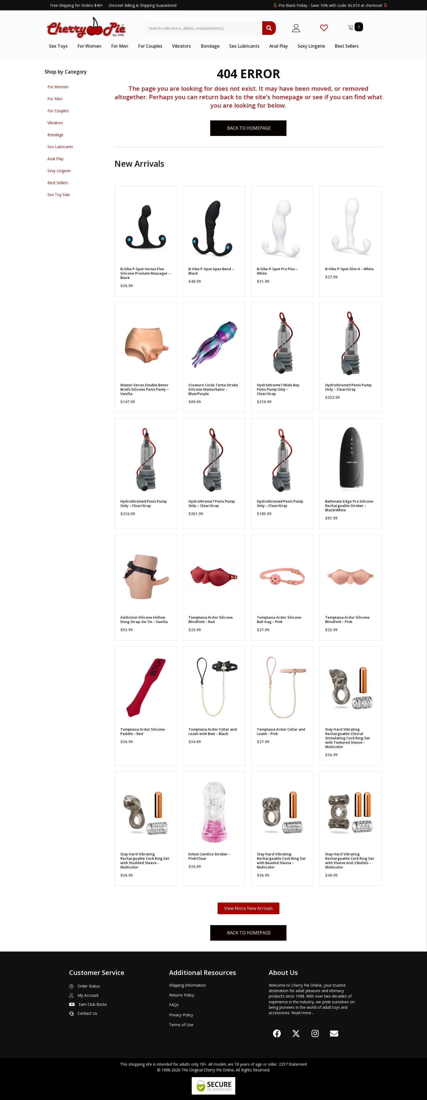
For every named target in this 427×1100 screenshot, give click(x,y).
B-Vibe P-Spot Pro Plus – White (277, 271)
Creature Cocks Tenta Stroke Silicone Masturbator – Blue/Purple (213, 389)
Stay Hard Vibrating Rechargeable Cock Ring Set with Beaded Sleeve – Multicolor (281, 861)
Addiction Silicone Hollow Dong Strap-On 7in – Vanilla (144, 619)
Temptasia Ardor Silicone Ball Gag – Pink (279, 619)
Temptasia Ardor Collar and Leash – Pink (281, 731)
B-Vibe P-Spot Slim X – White (349, 268)
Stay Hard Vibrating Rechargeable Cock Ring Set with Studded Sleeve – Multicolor (144, 861)
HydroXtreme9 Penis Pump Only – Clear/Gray (348, 387)
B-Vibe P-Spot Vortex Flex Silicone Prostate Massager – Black (145, 273)
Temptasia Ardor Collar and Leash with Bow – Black (212, 731)
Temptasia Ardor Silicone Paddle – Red (142, 731)
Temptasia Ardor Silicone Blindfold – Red (210, 619)
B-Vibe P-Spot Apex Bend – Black (211, 271)
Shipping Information (187, 985)
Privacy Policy (181, 1014)
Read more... (302, 1012)
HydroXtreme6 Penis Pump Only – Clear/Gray (280, 503)
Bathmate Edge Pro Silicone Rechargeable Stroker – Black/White (349, 505)
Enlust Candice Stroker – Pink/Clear (209, 856)
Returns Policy (181, 995)
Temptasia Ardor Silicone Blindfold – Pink (347, 619)
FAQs (174, 1004)
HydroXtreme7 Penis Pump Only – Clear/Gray (211, 503)
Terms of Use (181, 1024)
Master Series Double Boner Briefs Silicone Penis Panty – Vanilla (144, 389)
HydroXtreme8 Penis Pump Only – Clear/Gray (143, 503)
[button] (277, 1033)
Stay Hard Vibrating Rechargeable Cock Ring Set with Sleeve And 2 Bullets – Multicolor (349, 861)
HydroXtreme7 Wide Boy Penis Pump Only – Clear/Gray (278, 389)
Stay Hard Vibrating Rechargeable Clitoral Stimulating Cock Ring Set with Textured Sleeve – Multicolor (347, 738)
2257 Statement (293, 1064)
